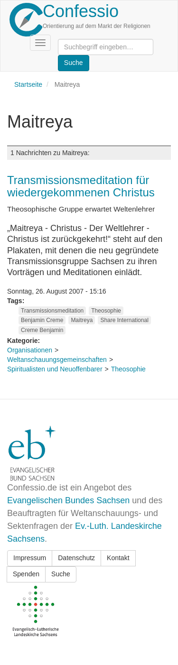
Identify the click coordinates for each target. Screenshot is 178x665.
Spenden (26, 574)
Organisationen (29, 350)
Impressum (29, 558)
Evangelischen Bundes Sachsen (68, 500)
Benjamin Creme (42, 320)
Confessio (81, 11)
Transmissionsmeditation (52, 310)
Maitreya (82, 320)
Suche (60, 574)
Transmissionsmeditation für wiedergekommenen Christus (81, 186)
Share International (124, 320)
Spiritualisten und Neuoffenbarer (55, 369)
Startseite (28, 84)
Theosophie (106, 310)
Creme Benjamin (42, 330)
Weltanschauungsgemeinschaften (57, 359)
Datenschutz (76, 558)
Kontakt (118, 558)
